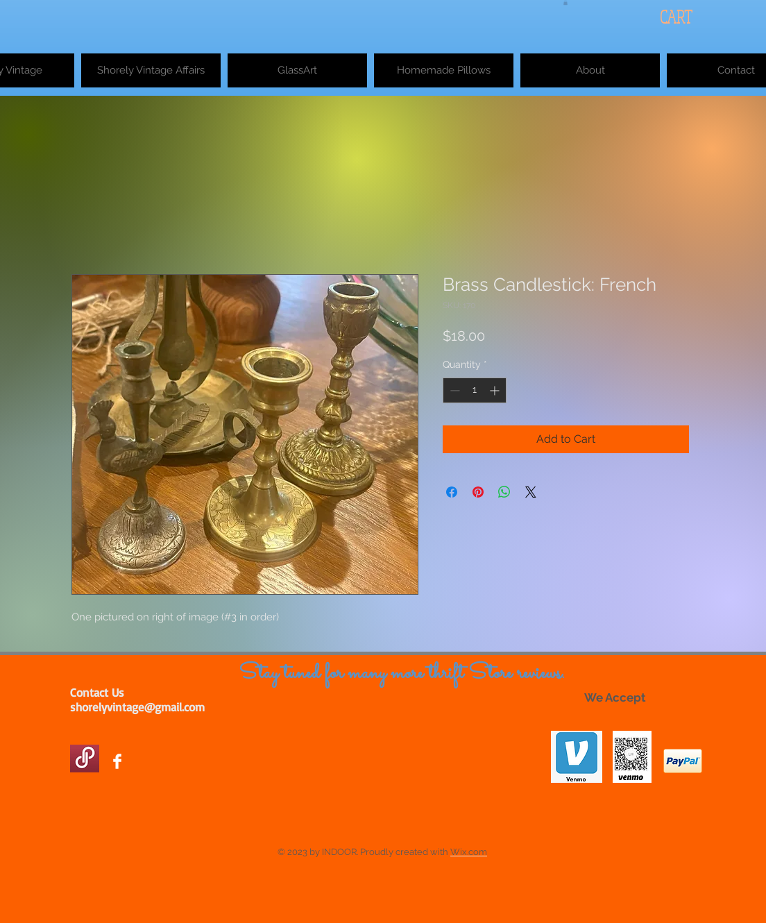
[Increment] (495, 390)
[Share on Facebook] (451, 492)
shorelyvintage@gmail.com (137, 707)
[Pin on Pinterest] (478, 492)
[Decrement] (453, 390)
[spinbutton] (474, 390)
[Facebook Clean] (117, 761)
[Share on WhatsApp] (504, 492)
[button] (565, 2)
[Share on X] (530, 492)
